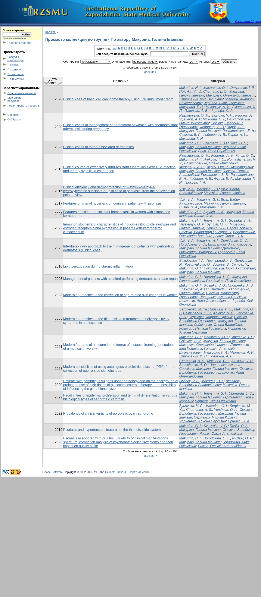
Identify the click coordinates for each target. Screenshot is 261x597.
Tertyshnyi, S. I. (215, 220)
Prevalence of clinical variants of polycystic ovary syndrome (108, 413)
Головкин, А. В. (196, 111)
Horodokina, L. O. (192, 244)
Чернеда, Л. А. (221, 111)
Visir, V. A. (187, 189)
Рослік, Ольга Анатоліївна (220, 433)
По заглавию (15, 74)
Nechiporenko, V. (219, 260)
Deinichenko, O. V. (197, 313)
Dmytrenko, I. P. (242, 87)
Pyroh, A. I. (192, 119)
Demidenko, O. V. (234, 240)
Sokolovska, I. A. (192, 260)
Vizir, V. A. (187, 199)
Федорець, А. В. (212, 127)
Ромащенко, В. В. (215, 175)
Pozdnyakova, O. (197, 264)
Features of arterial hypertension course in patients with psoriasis (112, 203)
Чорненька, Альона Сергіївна (222, 297)
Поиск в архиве (13, 30)
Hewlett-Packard (115, 472)
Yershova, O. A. (226, 409)
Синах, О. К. (203, 216)
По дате (12, 64)
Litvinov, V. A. (189, 381)
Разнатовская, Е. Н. (239, 131)
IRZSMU (50, 32)
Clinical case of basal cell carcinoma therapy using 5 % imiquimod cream (118, 99)
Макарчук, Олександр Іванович (230, 95)
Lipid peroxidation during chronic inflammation (98, 266)
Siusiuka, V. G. (214, 285)
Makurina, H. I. (190, 87)
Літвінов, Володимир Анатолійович (210, 383)
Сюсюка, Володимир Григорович (205, 232)
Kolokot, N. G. (223, 313)
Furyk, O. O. (245, 155)
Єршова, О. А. (239, 421)
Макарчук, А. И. (218, 107)
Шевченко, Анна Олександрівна (204, 301)
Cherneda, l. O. (221, 289)
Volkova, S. (221, 264)
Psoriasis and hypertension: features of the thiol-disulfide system (112, 430)
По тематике (15, 78)
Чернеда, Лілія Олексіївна (224, 103)
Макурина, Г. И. (191, 107)
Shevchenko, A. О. (193, 289)
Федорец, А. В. (214, 134)
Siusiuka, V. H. (222, 115)
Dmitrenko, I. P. (242, 337)
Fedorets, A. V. (222, 155)
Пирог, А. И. (237, 134)
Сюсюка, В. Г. (190, 134)
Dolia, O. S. (238, 143)
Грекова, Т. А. (195, 182)
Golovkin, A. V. (190, 341)
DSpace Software (52, 472)
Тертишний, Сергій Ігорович (229, 228)
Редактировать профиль (23, 105)
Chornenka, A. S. (241, 285)
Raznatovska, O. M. (194, 115)
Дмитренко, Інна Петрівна (201, 99)
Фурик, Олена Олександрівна (229, 167)
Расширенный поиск (14, 38)
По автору (14, 69)
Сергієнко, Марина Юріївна (210, 317)
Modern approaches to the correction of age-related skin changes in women (120, 295)
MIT (96, 472)
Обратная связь (138, 472)
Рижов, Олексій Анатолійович (222, 446)
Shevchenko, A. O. (193, 365)
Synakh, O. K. (214, 212)
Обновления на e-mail (21, 93)
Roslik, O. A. (239, 426)
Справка (13, 114)
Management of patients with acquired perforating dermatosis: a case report (120, 279)
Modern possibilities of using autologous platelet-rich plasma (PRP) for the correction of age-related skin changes (119, 368)
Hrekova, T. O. (214, 159)
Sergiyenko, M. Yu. (193, 309)
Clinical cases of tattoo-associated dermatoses (98, 147)
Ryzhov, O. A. (242, 438)
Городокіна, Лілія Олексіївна (228, 280)
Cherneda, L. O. (215, 91)
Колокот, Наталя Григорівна (202, 328)
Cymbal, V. (240, 264)
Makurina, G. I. (207, 189)
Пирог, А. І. (236, 127)
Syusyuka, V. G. (191, 406)
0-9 (114, 48)
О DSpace (14, 119)
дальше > (150, 71)
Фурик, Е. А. (223, 178)
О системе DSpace (248, 21)
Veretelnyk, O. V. (192, 224)
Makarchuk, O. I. (216, 87)
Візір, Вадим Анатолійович (229, 244)
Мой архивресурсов (14, 99)
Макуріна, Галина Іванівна (200, 131)
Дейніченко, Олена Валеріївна (218, 324)
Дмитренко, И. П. (193, 356)
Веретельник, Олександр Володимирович (217, 234)
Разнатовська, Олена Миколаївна (211, 163)
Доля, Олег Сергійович (216, 151)
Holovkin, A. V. (190, 91)
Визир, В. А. (188, 207)
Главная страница (19, 42)
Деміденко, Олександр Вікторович (209, 250)
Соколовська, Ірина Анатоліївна (229, 268)
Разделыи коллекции (15, 58)
